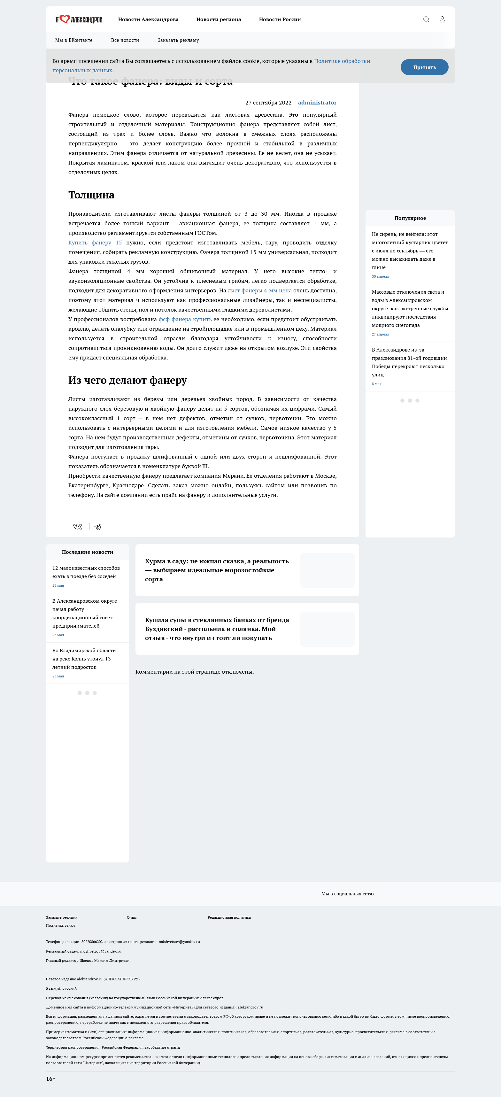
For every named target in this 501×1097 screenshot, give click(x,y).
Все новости (125, 40)
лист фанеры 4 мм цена (260, 290)
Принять (424, 67)
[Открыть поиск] (426, 19)
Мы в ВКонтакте (74, 40)
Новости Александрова (148, 19)
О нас (132, 917)
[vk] (78, 526)
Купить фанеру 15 (95, 242)
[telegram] (100, 526)
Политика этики (60, 925)
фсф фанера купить (185, 319)
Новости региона (219, 19)
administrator (317, 102)
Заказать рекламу (178, 40)
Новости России (280, 19)
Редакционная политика (229, 917)
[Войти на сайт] (442, 19)
